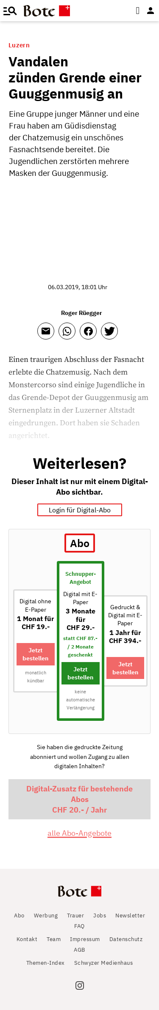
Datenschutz (126, 939)
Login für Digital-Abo (80, 510)
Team (54, 939)
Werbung (46, 915)
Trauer (75, 915)
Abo (19, 915)
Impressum (85, 939)
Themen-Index (45, 962)
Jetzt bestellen (35, 654)
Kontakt (27, 939)
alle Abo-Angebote (79, 833)
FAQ (79, 926)
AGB (79, 949)
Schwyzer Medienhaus (103, 962)
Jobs (99, 915)
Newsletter (130, 915)
